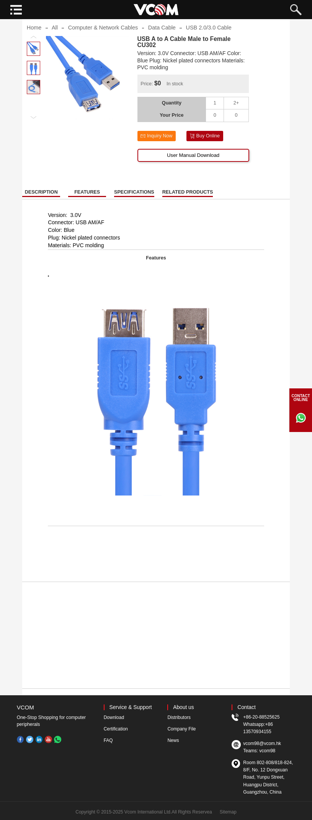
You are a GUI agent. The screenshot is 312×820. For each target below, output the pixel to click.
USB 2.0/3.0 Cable (209, 33)
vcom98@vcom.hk (262, 743)
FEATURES (87, 197)
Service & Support (130, 707)
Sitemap (228, 812)
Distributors (179, 717)
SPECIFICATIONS (134, 197)
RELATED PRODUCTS (187, 197)
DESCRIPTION (41, 197)
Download (114, 717)
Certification (116, 729)
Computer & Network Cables (103, 33)
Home (34, 33)
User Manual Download (193, 161)
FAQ (108, 740)
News (173, 740)
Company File (181, 729)
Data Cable (162, 33)
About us (183, 707)
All (55, 33)
